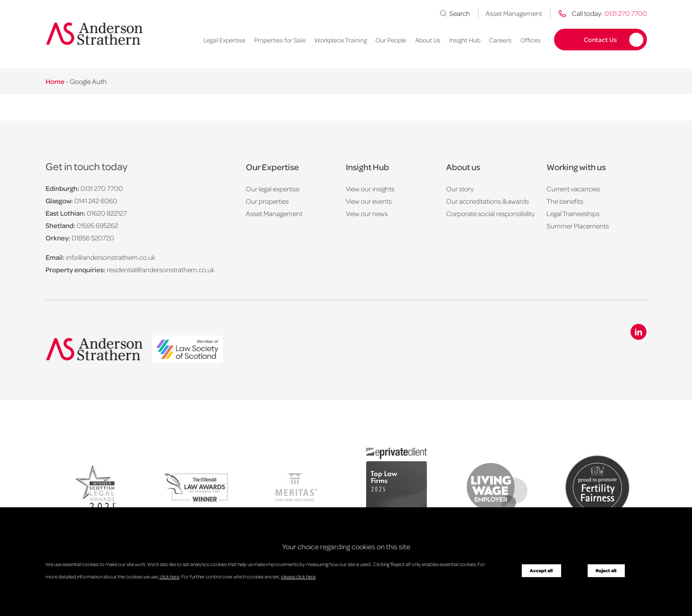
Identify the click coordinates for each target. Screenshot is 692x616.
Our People (390, 40)
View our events (369, 201)
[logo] (187, 350)
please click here (298, 576)
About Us (427, 40)
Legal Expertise (224, 40)
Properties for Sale (280, 40)
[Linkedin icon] (638, 332)
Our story (460, 188)
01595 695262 (97, 225)
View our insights (370, 188)
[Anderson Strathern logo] (94, 33)
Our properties (267, 201)
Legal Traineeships (573, 213)
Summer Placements (578, 225)
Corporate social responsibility (490, 213)
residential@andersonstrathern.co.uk (160, 269)
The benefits (565, 201)
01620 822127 (107, 213)
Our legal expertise (272, 188)
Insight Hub (464, 40)
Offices (530, 40)
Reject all (606, 570)
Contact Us (600, 39)
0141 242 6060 (95, 200)
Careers (500, 40)
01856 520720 (93, 237)
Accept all (541, 570)
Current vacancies (573, 188)
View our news (367, 213)
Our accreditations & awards (487, 201)
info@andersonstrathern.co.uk (110, 257)
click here (170, 576)
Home (55, 81)
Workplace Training (340, 40)
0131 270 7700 (101, 188)
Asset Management (514, 13)
